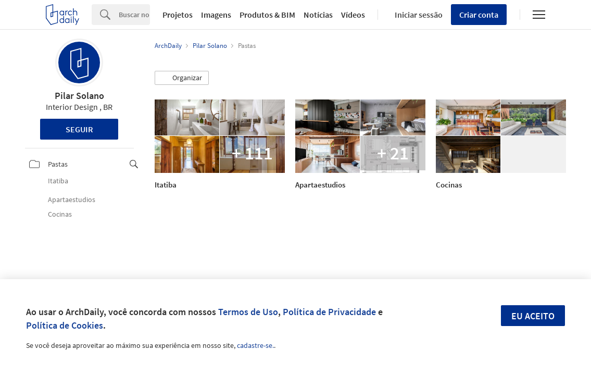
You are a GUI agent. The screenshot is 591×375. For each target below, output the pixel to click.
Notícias (318, 14)
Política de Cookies (64, 325)
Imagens (216, 14)
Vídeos (353, 14)
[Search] (134, 14)
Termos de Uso (248, 312)
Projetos (177, 14)
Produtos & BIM (267, 14)
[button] (182, 78)
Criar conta (478, 14)
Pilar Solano (79, 96)
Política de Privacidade (329, 312)
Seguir (79, 129)
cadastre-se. (255, 345)
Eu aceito (533, 316)
